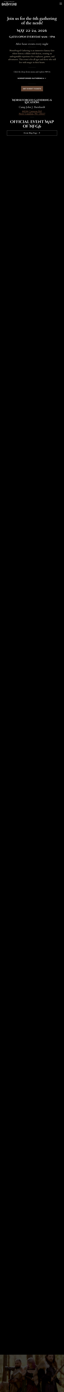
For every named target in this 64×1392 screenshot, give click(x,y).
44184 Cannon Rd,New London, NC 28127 (32, 112)
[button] (60, 3)
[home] (9, 3)
